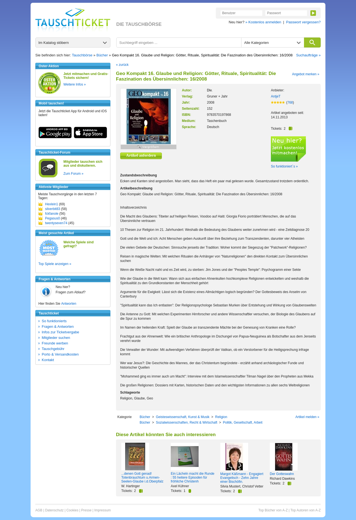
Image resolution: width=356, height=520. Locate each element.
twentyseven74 (56, 223)
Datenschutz (54, 510)
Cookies (72, 510)
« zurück (122, 65)
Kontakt (48, 360)
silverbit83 (52, 209)
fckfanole (51, 214)
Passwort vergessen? (303, 22)
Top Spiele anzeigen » (54, 264)
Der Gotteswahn (282, 474)
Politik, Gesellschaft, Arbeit (242, 422)
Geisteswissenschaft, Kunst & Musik (182, 417)
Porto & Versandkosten (60, 354)
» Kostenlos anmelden (263, 22)
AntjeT (276, 96)
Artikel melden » (307, 417)
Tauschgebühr (53, 349)
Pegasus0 (52, 218)
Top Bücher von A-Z (273, 510)
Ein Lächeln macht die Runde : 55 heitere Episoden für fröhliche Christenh (192, 477)
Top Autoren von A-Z (305, 510)
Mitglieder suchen (56, 338)
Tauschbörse (82, 55)
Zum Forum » (73, 174)
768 (290, 102)
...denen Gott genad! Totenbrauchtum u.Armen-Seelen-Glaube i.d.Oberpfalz (142, 477)
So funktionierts (54, 321)
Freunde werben (55, 343)
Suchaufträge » (308, 55)
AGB (38, 510)
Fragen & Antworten (58, 326)
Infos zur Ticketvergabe (60, 332)
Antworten (68, 304)
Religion (221, 417)
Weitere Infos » (74, 84)
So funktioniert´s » (284, 166)
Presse (86, 510)
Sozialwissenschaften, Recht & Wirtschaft (186, 422)
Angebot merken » (305, 74)
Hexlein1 (51, 204)
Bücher (102, 55)
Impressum (102, 510)
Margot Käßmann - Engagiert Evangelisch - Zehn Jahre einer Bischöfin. (241, 478)
